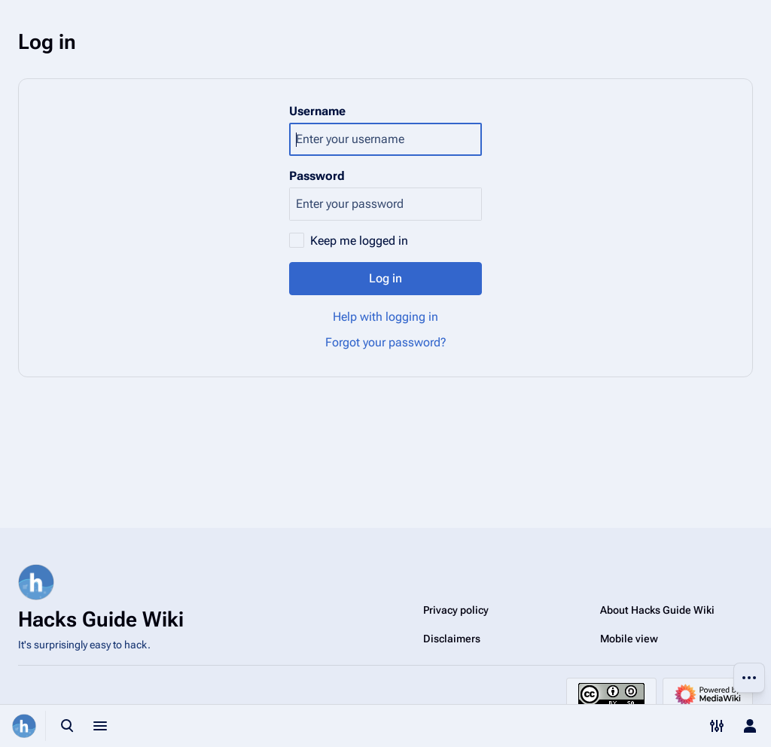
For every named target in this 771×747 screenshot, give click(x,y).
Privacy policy (456, 610)
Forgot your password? (385, 342)
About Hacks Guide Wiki (657, 610)
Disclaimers (451, 639)
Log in (385, 278)
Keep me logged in (359, 240)
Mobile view (629, 639)
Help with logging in (385, 316)
